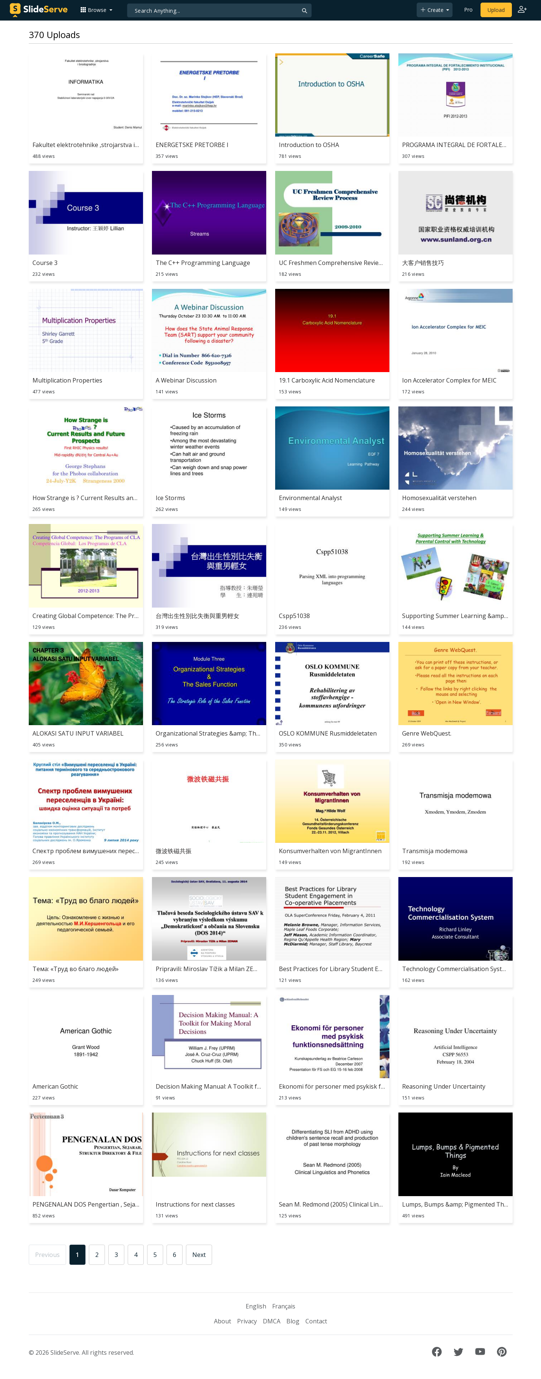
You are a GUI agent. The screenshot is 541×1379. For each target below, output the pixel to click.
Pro (468, 9)
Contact (316, 1321)
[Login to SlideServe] (522, 10)
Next (199, 1255)
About (222, 1321)
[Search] (219, 10)
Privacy (247, 1321)
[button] (96, 10)
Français (283, 1306)
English (256, 1306)
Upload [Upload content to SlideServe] (496, 9)
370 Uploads (54, 34)
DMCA (271, 1321)
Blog (292, 1321)
